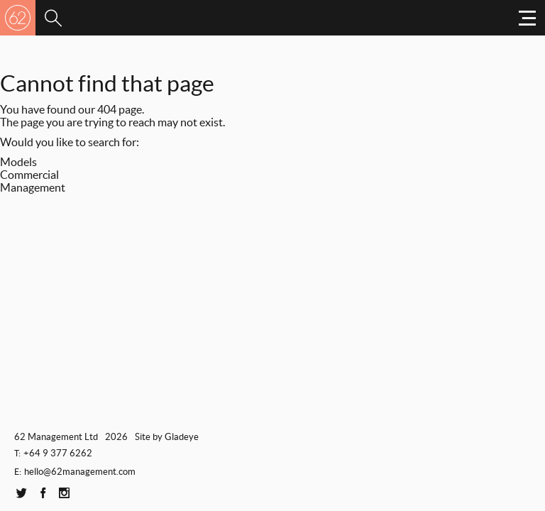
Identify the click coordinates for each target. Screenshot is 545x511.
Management (32, 187)
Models (18, 161)
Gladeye (182, 437)
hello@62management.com (80, 471)
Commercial (29, 174)
